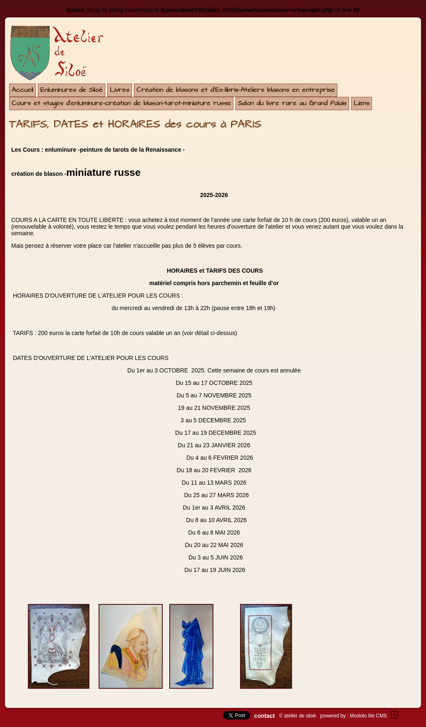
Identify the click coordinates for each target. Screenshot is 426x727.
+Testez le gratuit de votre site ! (394, 714)
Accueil (22, 90)
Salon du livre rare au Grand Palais (292, 103)
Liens (361, 103)
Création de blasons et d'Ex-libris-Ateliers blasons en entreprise (235, 90)
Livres (119, 90)
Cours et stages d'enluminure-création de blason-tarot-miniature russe (121, 103)
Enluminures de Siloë (71, 90)
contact (264, 715)
